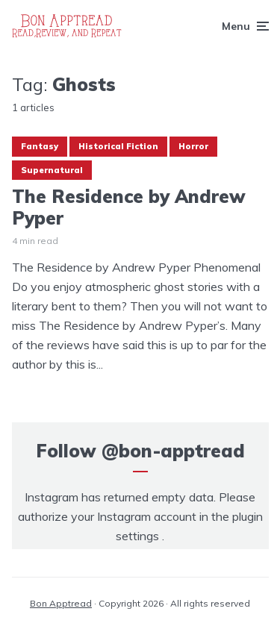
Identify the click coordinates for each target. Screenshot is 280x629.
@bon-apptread (173, 450)
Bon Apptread (61, 603)
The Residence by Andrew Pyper (129, 207)
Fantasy (39, 146)
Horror (193, 146)
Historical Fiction (118, 146)
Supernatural (52, 170)
